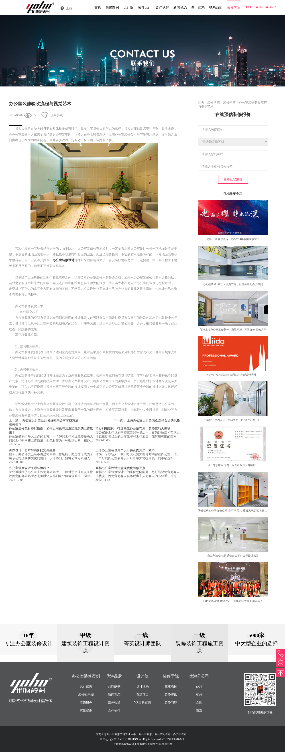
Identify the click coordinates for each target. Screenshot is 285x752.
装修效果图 (86, 694)
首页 (97, 7)
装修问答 (229, 102)
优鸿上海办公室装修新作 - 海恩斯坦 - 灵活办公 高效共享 (233, 329)
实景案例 (86, 710)
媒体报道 (114, 702)
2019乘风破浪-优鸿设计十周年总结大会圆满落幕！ (233, 601)
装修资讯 (171, 694)
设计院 (128, 7)
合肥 (199, 702)
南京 (199, 710)
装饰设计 (144, 7)
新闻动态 (180, 7)
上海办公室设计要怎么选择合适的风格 (153, 420)
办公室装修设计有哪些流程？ (29, 468)
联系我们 (215, 7)
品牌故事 (114, 686)
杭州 (199, 694)
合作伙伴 (162, 7)
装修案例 (112, 7)
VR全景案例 (142, 702)
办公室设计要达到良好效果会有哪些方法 (50, 420)
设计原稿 (142, 686)
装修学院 (233, 7)
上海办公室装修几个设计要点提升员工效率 (125, 450)
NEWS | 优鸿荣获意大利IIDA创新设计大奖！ (233, 374)
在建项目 (142, 694)
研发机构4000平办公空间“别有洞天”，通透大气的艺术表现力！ (235, 510)
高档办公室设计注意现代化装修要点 (120, 468)
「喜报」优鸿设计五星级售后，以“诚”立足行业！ (233, 420)
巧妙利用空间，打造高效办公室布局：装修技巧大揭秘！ (134, 428)
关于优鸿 (198, 7)
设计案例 (86, 686)
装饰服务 (86, 702)
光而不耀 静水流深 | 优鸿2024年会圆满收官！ (233, 239)
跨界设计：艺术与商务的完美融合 (32, 450)
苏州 (199, 686)
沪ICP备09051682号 (173, 739)
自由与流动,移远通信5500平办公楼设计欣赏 (233, 555)
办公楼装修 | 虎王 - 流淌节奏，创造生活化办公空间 (233, 284)
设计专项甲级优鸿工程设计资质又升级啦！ (233, 465)
